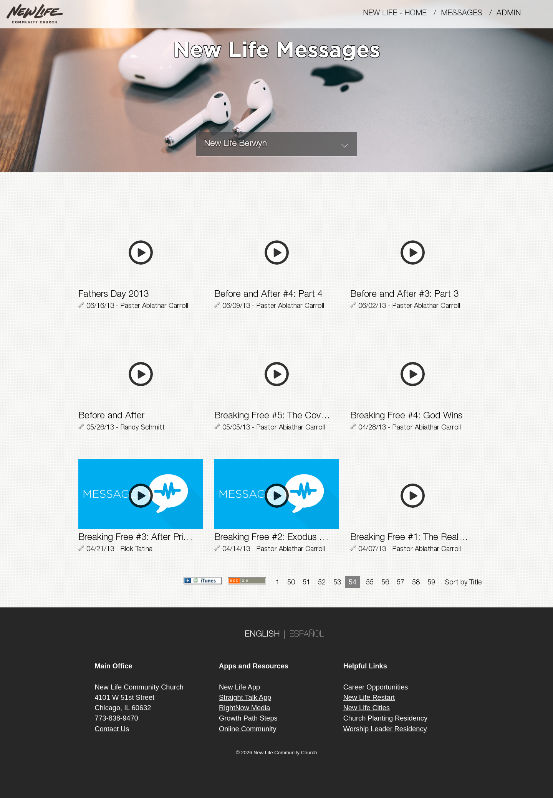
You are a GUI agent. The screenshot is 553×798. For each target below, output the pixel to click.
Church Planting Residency (385, 718)
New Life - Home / (402, 14)
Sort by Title (463, 582)
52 (322, 582)
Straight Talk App (245, 697)
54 (352, 582)
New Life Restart (369, 697)
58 (416, 582)
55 (370, 582)
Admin (512, 14)
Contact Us (111, 729)
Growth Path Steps (248, 718)
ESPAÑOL (307, 634)
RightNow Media (244, 708)
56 (385, 582)
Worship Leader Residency (385, 729)
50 (291, 582)
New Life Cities (366, 708)
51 (306, 582)
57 (400, 582)
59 (431, 582)
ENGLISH (262, 634)
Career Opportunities (375, 687)
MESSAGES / (469, 14)
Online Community (247, 729)
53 (337, 582)
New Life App (239, 687)
